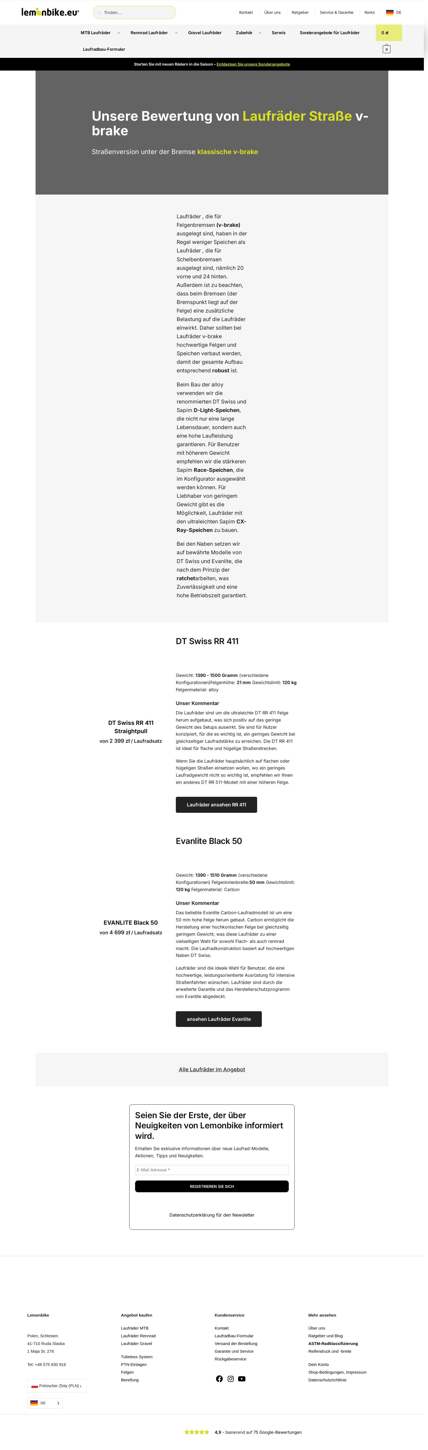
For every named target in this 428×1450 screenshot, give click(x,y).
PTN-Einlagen (134, 1348)
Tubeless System (137, 1340)
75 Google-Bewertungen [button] (278, 1415)
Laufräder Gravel (136, 1327)
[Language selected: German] (44, 1386)
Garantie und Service (234, 1334)
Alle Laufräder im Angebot (212, 1053)
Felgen (127, 1355)
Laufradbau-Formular (234, 1319)
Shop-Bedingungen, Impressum (337, 1355)
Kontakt (246, 12)
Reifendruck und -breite (329, 1334)
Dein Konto (318, 1348)
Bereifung (130, 1363)
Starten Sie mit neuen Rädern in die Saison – (212, 47)
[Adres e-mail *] (212, 1153)
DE (398, 12)
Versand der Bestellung (236, 1327)
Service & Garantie (336, 12)
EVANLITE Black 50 (131, 906)
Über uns (272, 12)
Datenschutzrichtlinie (327, 1363)
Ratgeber (300, 12)
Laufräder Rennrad (138, 1319)
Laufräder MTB (135, 1311)
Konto (370, 12)
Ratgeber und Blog (325, 1319)
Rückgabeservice (230, 1342)
